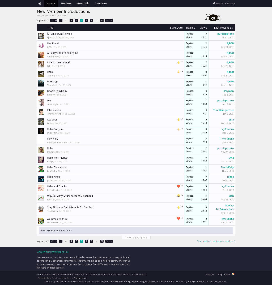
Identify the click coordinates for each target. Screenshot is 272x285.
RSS (233, 274)
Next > (109, 20)
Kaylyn (50, 161)
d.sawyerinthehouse (57, 142)
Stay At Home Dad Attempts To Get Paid (70, 207)
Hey (49, 100)
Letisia (50, 123)
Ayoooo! (52, 119)
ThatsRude (52, 85)
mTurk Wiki (82, 3)
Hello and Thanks (57, 186)
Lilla (49, 66)
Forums (51, 3)
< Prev (54, 20)
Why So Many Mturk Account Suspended (70, 195)
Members (66, 3)
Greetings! (52, 81)
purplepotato (225, 33)
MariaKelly (227, 167)
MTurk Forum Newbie (59, 33)
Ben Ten (51, 199)
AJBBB (230, 43)
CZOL (50, 47)
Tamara (51, 75)
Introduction (54, 110)
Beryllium (210, 274)
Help (220, 274)
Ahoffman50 (53, 56)
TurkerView (100, 3)
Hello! (50, 72)
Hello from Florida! (57, 157)
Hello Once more (56, 167)
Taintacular (52, 211)
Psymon (51, 94)
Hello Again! (53, 176)
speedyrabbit (54, 37)
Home (39, 3)
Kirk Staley (52, 171)
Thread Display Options (136, 237)
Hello (50, 148)
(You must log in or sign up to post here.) (216, 241)
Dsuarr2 (51, 151)
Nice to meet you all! (58, 62)
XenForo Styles (115, 274)
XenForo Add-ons (98, 274)
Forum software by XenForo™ (62, 274)
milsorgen (52, 132)
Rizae (230, 176)
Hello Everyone (55, 129)
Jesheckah (52, 180)
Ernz (231, 157)
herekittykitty (53, 190)
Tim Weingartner (55, 113)
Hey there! (53, 43)
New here (52, 138)
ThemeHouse (80, 278)
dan (231, 195)
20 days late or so (57, 218)
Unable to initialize (57, 91)
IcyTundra (228, 129)
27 (102, 20)
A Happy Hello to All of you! (62, 52)
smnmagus (52, 104)
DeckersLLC (53, 222)
